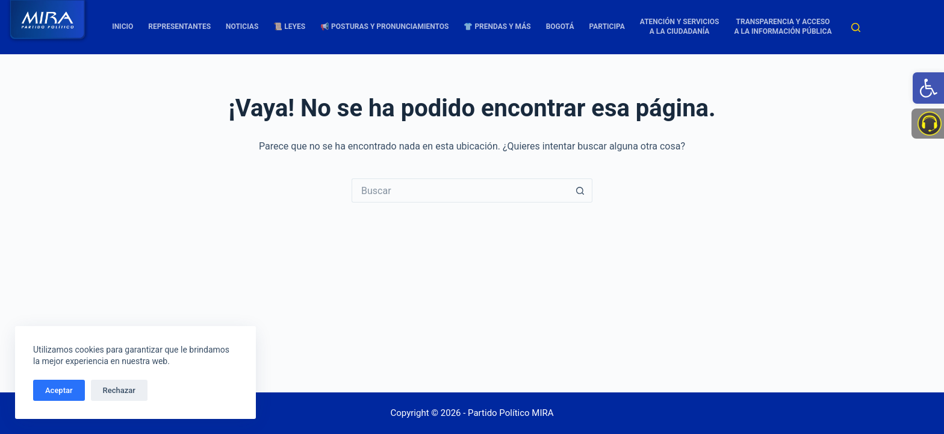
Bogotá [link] (560, 26)
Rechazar (119, 390)
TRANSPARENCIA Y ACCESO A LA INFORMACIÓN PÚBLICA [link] (782, 26)
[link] (928, 88)
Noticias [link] (242, 26)
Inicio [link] (122, 26)
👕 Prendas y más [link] (497, 26)
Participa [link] (607, 26)
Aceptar (59, 390)
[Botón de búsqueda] (580, 190)
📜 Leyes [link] (289, 26)
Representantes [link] (179, 26)
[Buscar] (855, 27)
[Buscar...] (460, 190)
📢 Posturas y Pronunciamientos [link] (384, 26)
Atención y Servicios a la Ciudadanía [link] (679, 26)
